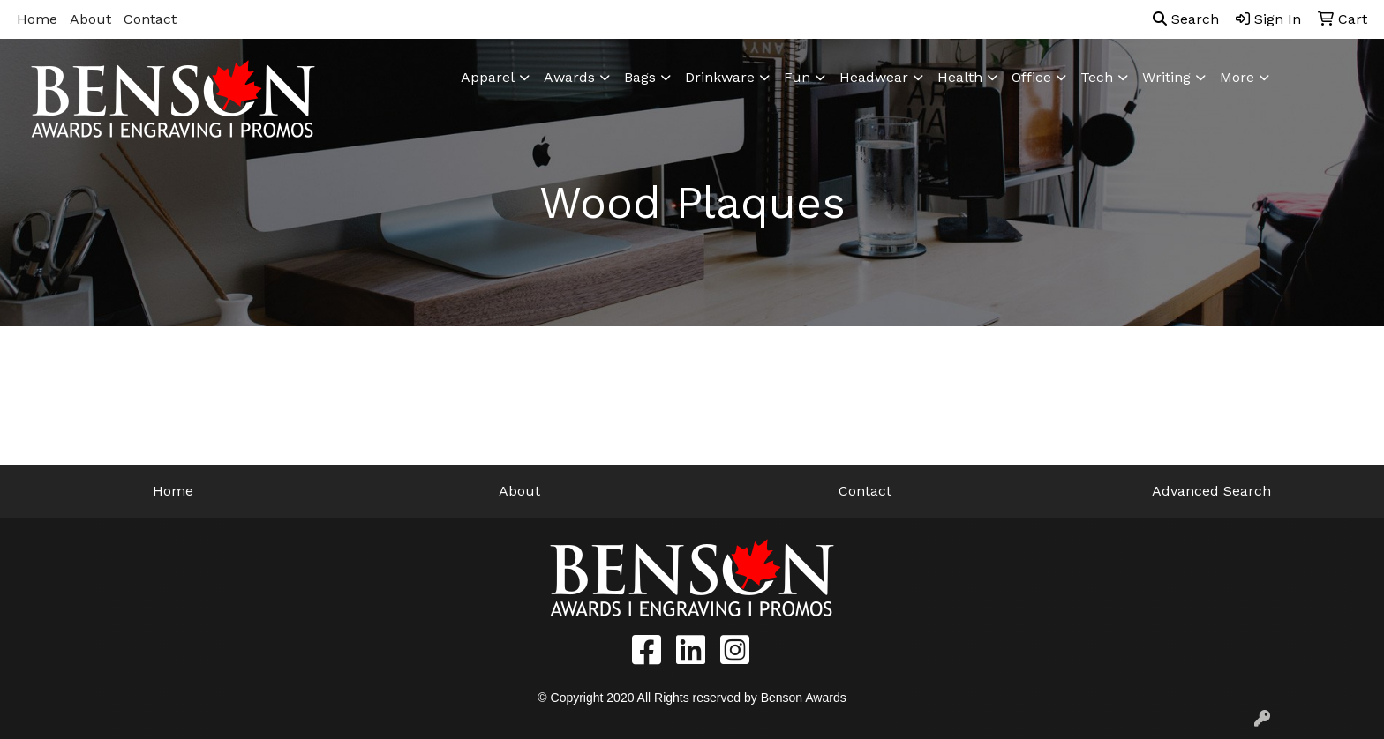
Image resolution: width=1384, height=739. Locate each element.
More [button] (1237, 77)
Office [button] (1031, 77)
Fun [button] (797, 77)
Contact (150, 19)
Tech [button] (1096, 77)
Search (1186, 19)
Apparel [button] (488, 77)
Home (37, 19)
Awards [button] (569, 77)
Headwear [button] (873, 77)
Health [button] (959, 77)
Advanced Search (1211, 490)
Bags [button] (640, 77)
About (90, 19)
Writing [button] (1166, 77)
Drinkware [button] (720, 77)
